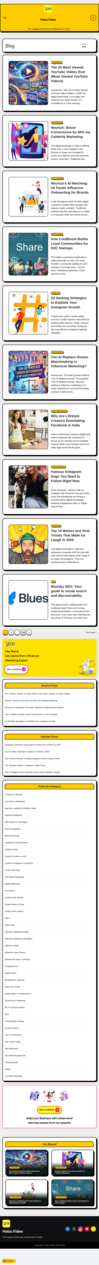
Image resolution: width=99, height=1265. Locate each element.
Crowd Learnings (12, 870)
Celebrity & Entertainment (16, 842)
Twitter (8, 1069)
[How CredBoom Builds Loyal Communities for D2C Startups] (28, 254)
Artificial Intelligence (13, 815)
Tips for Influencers (13, 1034)
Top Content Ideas (13, 1041)
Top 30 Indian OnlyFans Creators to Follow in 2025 (27, 751)
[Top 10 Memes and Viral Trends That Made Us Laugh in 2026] (28, 544)
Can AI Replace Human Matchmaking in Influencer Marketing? (70, 361)
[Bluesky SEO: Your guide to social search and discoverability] (28, 599)
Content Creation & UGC (16, 856)
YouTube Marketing (56, 62)
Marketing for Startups (14, 979)
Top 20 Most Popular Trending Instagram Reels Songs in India (32, 758)
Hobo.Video (48, 19)
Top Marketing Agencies (15, 1055)
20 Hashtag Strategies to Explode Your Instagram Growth (69, 302)
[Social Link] (68, 1228)
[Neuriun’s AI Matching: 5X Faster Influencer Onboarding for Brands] (28, 196)
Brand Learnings (12, 835)
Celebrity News (11, 849)
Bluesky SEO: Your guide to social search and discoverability (69, 590)
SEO (53, 581)
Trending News (11, 1062)
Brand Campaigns (13, 828)
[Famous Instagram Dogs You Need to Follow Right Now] (28, 487)
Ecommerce (10, 890)
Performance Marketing (15, 1000)
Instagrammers (11, 966)
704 (23, 632)
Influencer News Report (15, 952)
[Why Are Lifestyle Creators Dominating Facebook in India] (28, 429)
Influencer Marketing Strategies (18, 938)
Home (84, 44)
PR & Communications (15, 1007)
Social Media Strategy (14, 1021)
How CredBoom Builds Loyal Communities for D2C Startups (70, 243)
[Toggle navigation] (5, 17)
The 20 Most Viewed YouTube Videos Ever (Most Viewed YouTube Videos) (38, 693)
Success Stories (12, 1027)
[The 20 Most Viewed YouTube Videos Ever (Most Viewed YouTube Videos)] (28, 83)
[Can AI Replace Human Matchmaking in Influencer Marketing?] (28, 372)
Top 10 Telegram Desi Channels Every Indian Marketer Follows (32, 772)
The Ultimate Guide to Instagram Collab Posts (25, 765)
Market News (10, 973)
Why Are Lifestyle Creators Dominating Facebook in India (68, 420)
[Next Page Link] (29, 632)
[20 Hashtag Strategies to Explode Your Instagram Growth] (28, 313)
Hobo (7, 918)
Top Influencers (11, 1048)
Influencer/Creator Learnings (17, 959)
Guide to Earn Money (14, 911)
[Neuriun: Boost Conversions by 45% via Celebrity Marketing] (28, 141)
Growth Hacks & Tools (14, 904)
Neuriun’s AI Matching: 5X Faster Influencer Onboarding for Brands (70, 187)
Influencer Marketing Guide (58, 466)
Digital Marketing (12, 883)
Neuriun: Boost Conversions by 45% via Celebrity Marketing (70, 132)
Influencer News (12, 945)
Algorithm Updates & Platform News (20, 808)
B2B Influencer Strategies (16, 821)
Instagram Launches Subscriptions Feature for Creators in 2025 (33, 744)
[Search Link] (93, 18)
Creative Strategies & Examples (19, 863)
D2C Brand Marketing (14, 876)
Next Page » (91, 632)
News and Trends (56, 525)
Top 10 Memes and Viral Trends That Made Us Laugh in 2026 (70, 535)
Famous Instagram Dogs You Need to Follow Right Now (66, 476)
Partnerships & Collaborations (18, 993)
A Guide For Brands (13, 794)
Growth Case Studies (56, 122)
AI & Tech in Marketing (57, 178)
